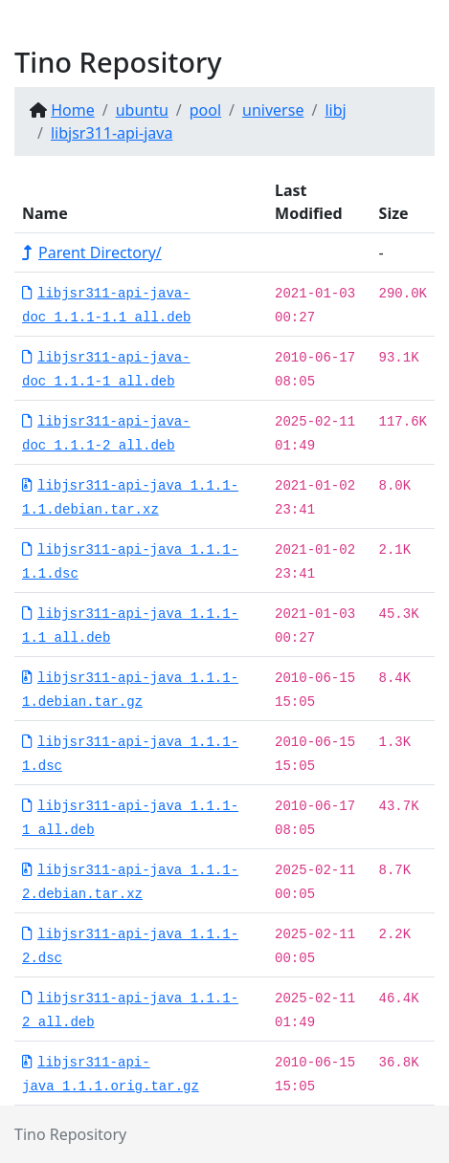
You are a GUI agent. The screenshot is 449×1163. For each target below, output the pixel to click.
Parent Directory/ (92, 252)
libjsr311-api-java (111, 132)
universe (272, 110)
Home (73, 110)
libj (335, 110)
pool (205, 110)
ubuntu (142, 110)
